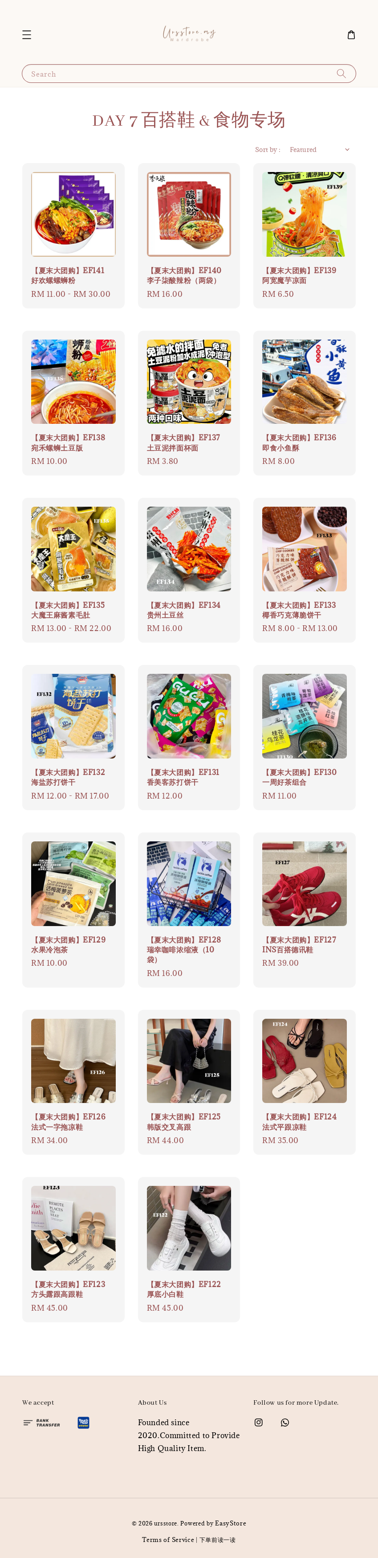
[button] (27, 35)
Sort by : (268, 149)
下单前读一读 (217, 1540)
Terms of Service (168, 1540)
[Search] (341, 73)
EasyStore (230, 1523)
